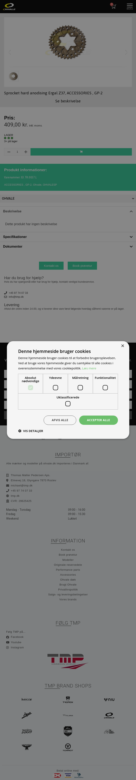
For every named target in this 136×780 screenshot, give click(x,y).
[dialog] (68, 390)
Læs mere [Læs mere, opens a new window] (89, 368)
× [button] (122, 346)
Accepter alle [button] (98, 420)
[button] (30, 431)
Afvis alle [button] (60, 420)
